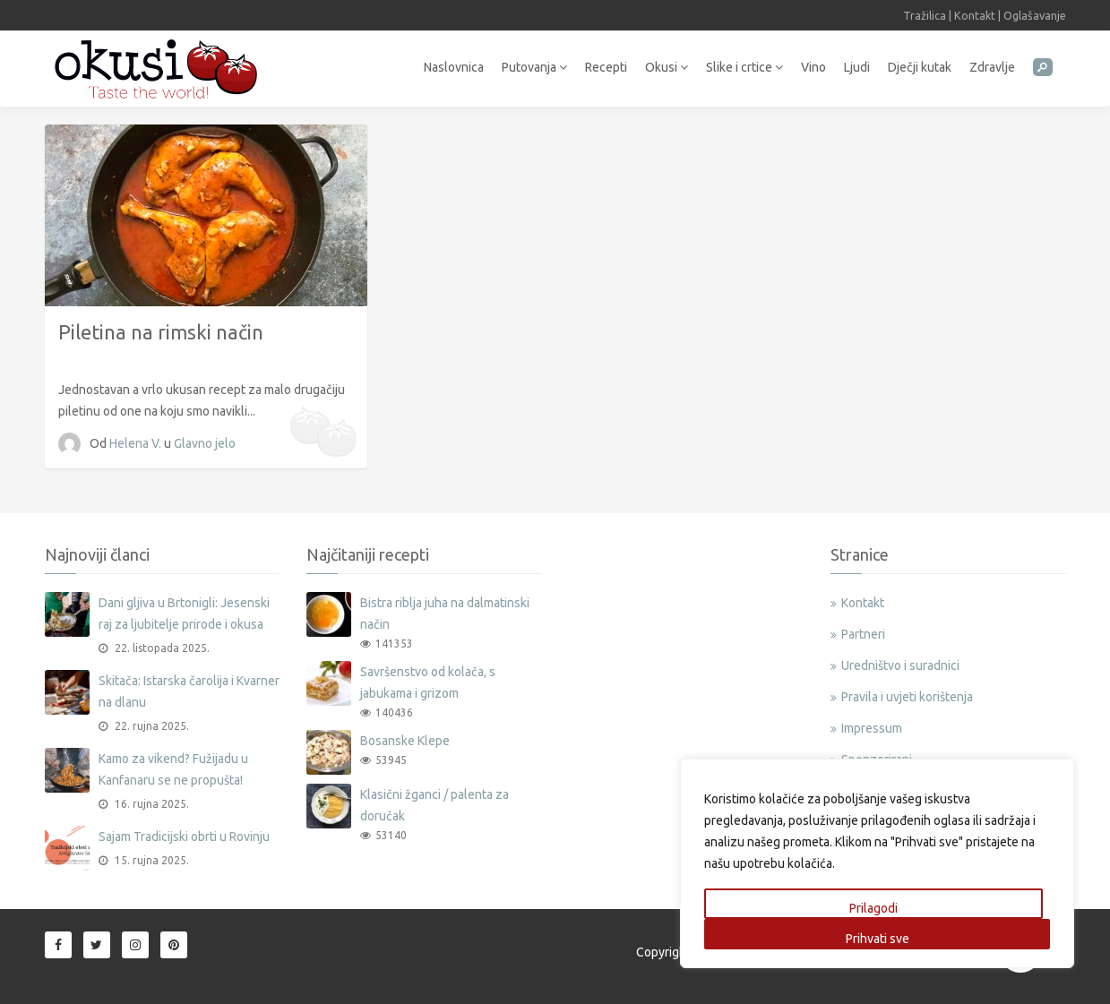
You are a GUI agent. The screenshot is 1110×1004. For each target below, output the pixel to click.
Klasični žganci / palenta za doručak (434, 805)
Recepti (606, 67)
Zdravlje (992, 67)
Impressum (871, 728)
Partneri (863, 634)
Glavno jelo (205, 443)
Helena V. (136, 443)
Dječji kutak (919, 67)
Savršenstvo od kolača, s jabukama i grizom (427, 682)
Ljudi (857, 67)
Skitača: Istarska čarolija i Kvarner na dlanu (189, 691)
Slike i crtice (744, 67)
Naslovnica (454, 67)
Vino (813, 67)
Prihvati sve (877, 938)
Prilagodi (873, 908)
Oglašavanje (1034, 15)
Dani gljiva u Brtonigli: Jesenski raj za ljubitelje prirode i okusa (184, 613)
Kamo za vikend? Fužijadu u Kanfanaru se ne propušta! (173, 769)
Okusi (666, 67)
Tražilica (924, 15)
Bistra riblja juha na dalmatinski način (444, 613)
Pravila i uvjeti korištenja (907, 697)
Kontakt (974, 15)
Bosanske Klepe (405, 741)
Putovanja (534, 67)
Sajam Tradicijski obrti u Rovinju (184, 836)
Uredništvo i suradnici (900, 665)
